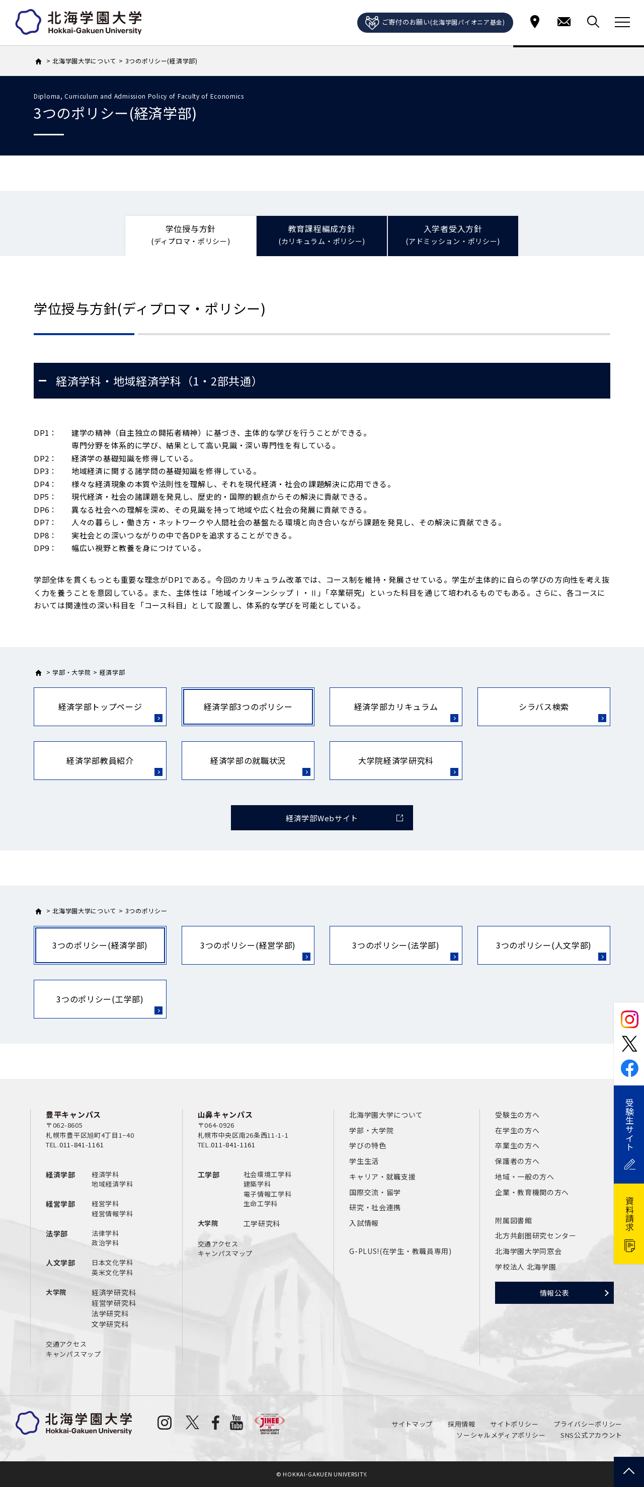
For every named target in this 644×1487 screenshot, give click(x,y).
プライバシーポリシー (587, 1424)
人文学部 (60, 1263)
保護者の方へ (517, 1161)
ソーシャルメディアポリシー (500, 1435)
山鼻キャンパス (225, 1114)
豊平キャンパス (73, 1114)
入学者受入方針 (453, 235)
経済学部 (60, 1174)
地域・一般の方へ (524, 1176)
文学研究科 (110, 1324)
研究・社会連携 (375, 1207)
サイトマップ (412, 1424)
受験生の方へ (517, 1115)
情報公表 (555, 1293)
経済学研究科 (114, 1292)
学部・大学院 (371, 1130)
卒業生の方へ (517, 1145)
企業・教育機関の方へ (532, 1192)
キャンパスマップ (73, 1354)
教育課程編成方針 (322, 235)
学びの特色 (367, 1145)
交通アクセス (66, 1344)
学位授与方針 (190, 235)
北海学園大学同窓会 (528, 1251)
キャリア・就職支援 (382, 1176)
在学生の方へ (517, 1130)
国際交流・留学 (375, 1192)
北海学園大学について (386, 1115)
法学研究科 (110, 1313)
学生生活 (364, 1161)
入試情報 (364, 1223)
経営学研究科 (114, 1303)
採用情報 (461, 1424)
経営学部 (60, 1204)
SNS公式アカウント (591, 1435)
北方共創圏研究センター (536, 1235)
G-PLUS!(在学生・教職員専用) (400, 1251)
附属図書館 (513, 1220)
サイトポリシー (514, 1424)
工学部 (209, 1174)
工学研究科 (262, 1223)
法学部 (57, 1233)
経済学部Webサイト (322, 818)
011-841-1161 (81, 1144)
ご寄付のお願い (435, 23)
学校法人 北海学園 (525, 1267)
